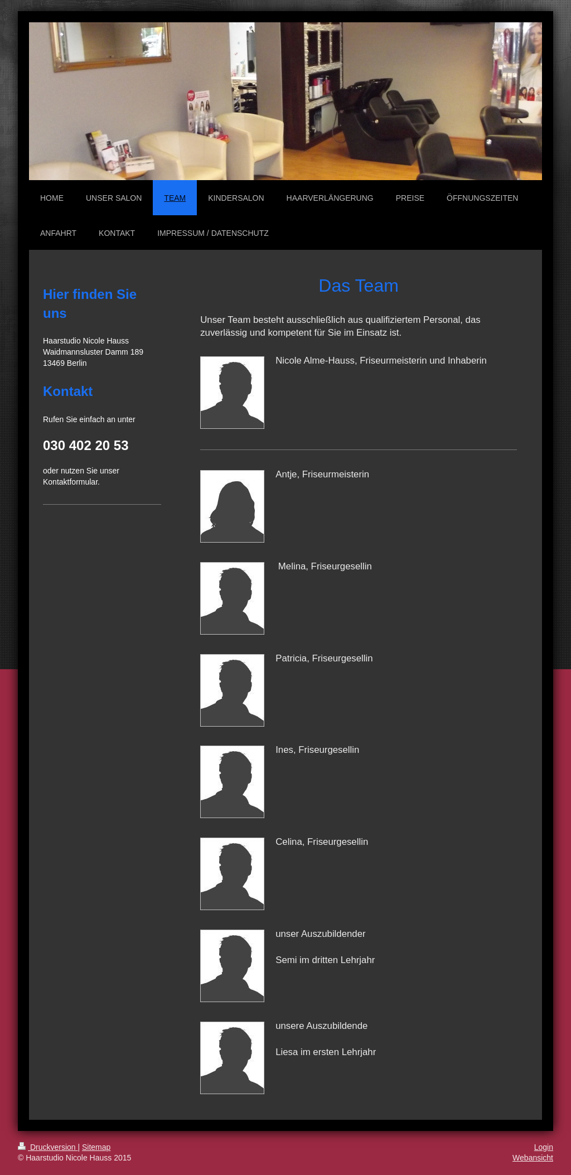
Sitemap (96, 1147)
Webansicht (532, 1157)
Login (543, 1147)
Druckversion (48, 1147)
